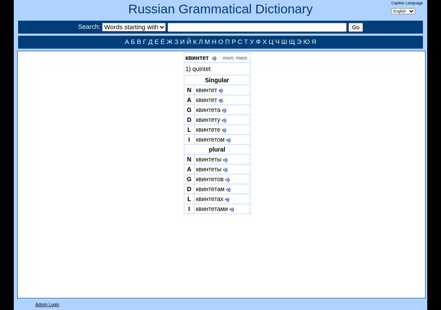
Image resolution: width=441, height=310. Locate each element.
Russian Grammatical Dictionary (220, 9)
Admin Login (47, 304)
